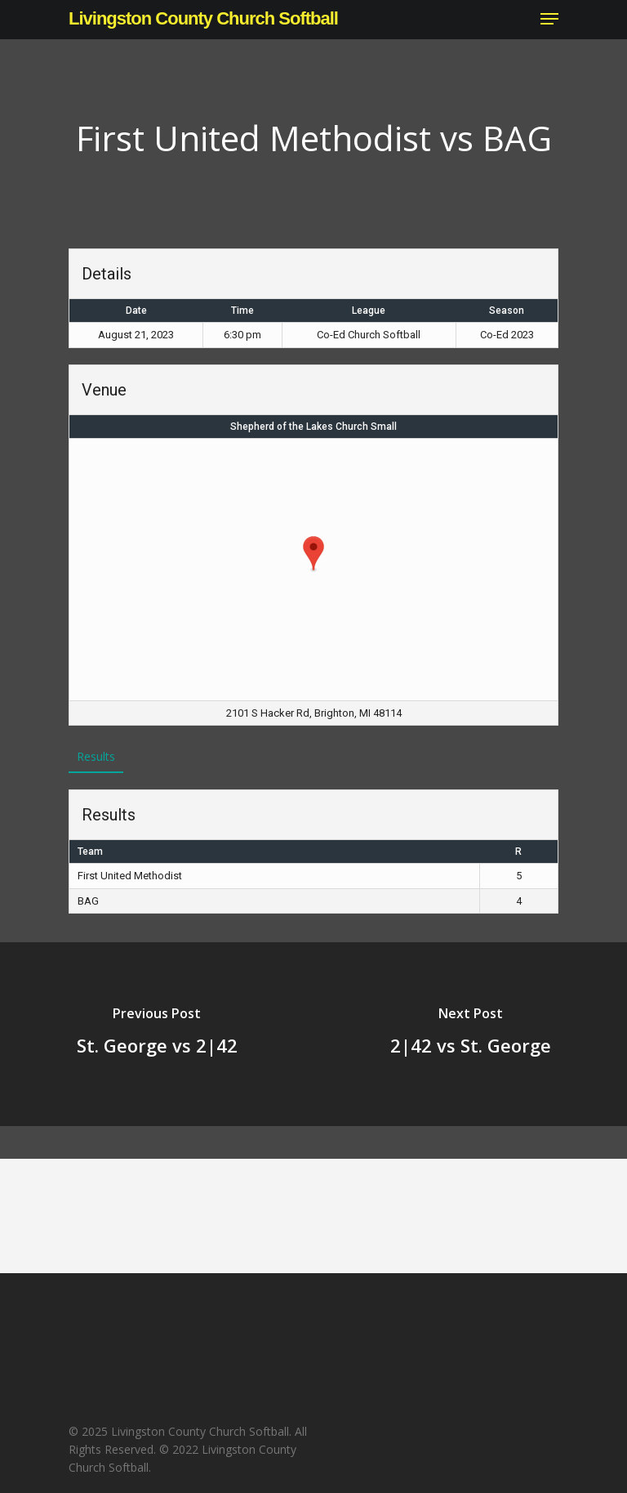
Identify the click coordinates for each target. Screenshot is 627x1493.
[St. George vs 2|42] (157, 1034)
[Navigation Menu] (549, 19)
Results (96, 756)
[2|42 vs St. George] (470, 1034)
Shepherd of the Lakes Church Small (313, 426)
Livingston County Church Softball (203, 19)
